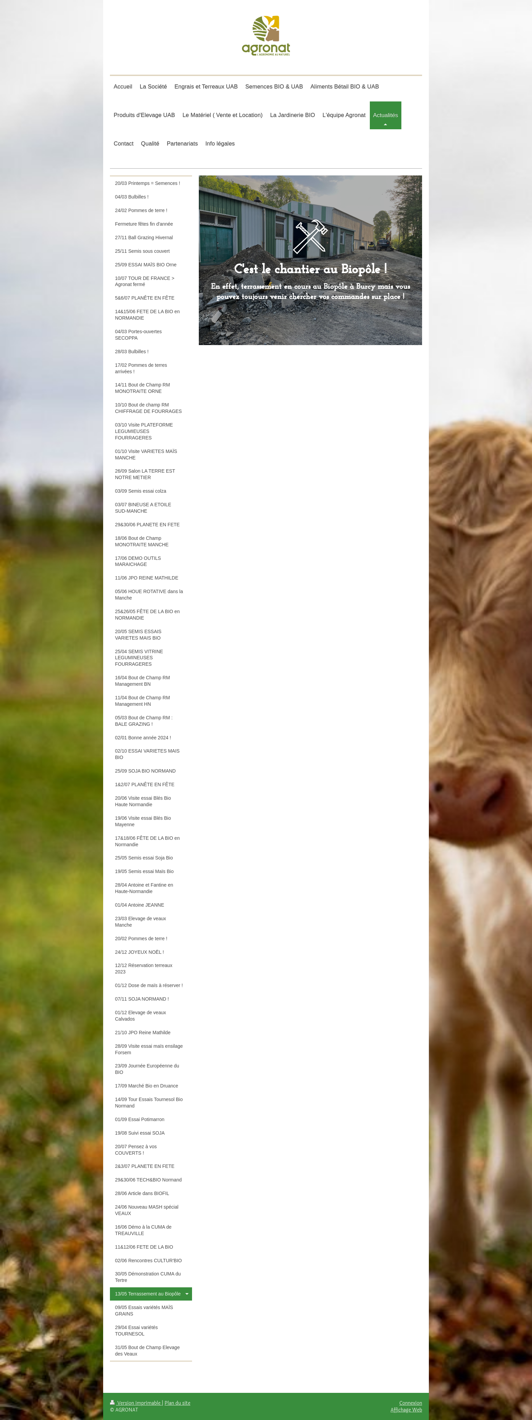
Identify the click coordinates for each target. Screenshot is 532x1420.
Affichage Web (406, 1410)
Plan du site (177, 1403)
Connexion (410, 1403)
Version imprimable (136, 1403)
